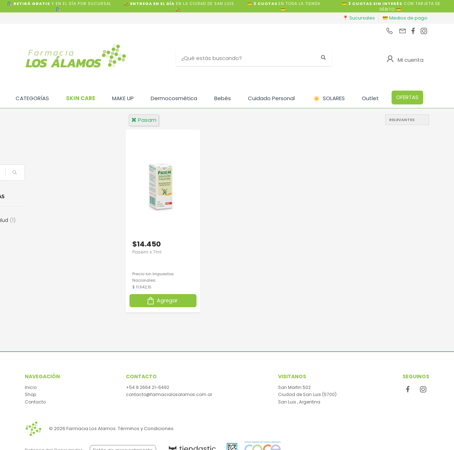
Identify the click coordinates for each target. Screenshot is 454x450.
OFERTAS (407, 97)
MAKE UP (123, 98)
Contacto (35, 402)
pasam (143, 120)
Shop (30, 394)
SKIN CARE (80, 98)
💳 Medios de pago (404, 18)
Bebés (222, 98)
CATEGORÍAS (32, 98)
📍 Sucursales (359, 18)
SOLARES (329, 98)
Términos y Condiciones (145, 428)
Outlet (370, 98)
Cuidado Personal (271, 98)
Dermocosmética (174, 98)
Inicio (31, 387)
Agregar (162, 300)
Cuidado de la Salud (61, 220)
